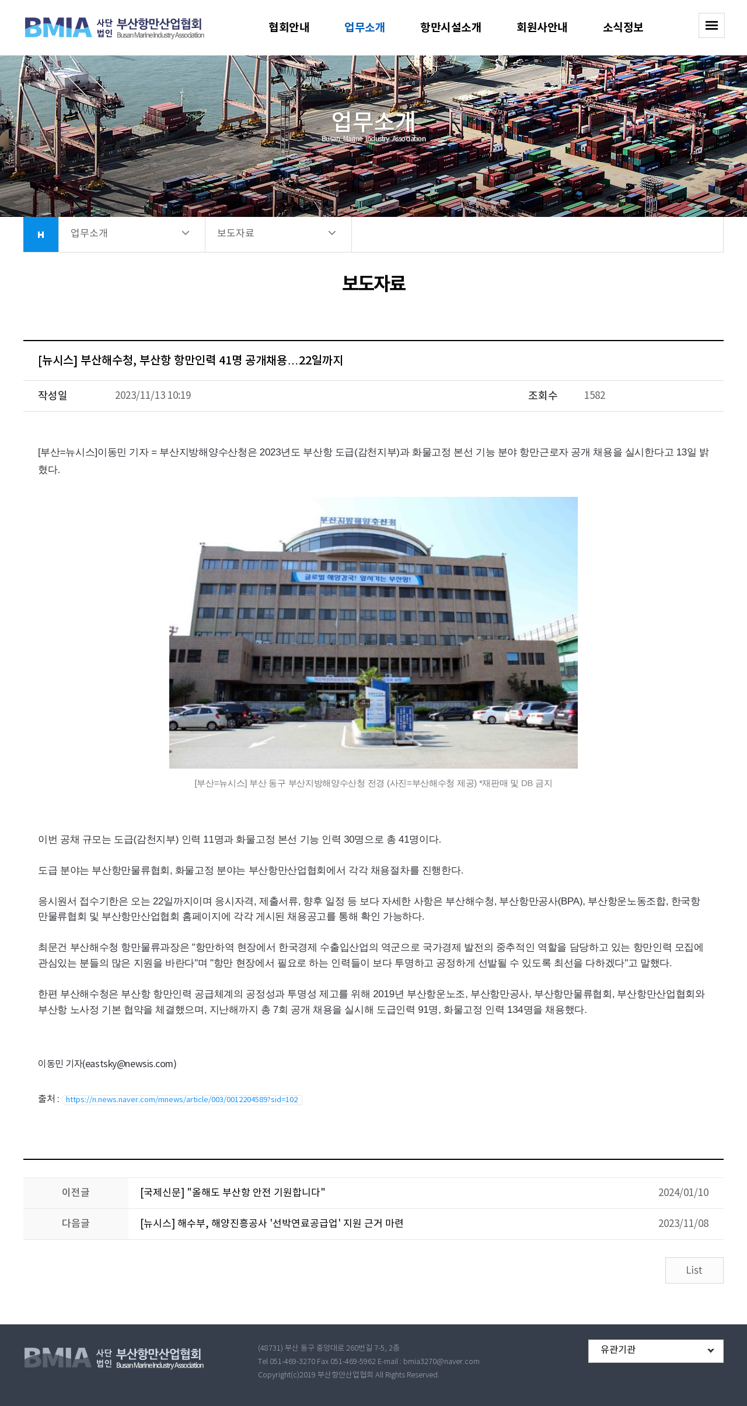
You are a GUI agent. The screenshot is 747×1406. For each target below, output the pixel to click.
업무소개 (364, 27)
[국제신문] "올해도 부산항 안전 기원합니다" (233, 1193)
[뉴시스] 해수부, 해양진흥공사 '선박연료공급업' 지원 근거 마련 (272, 1224)
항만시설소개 (450, 27)
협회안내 (288, 27)
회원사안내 (542, 27)
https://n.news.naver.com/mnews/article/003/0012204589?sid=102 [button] (182, 1100)
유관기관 (618, 1350)
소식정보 (623, 27)
